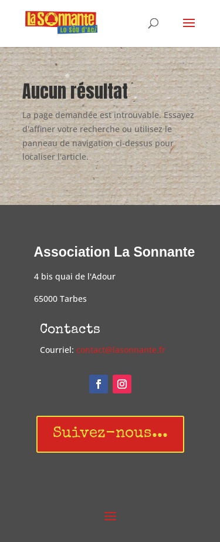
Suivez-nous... (110, 434)
